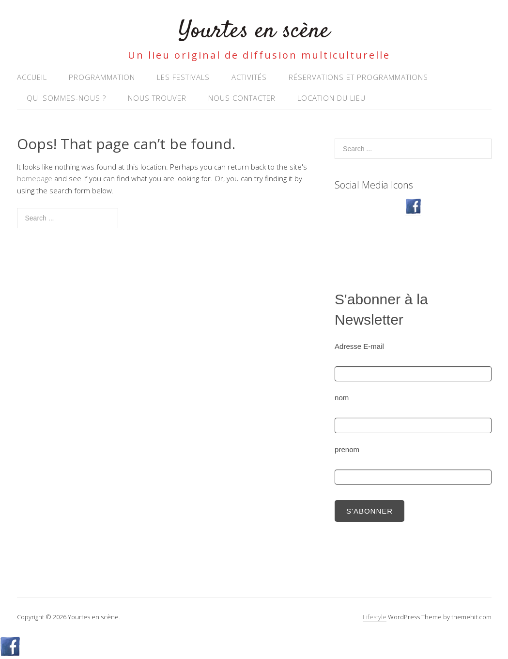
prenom (347, 449)
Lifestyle (374, 616)
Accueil (32, 77)
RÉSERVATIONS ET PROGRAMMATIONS (358, 77)
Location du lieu (331, 98)
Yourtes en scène (254, 31)
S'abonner (369, 511)
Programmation (102, 77)
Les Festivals (183, 77)
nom (342, 397)
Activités (249, 77)
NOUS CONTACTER (242, 98)
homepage (34, 178)
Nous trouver (157, 98)
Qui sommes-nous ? (66, 98)
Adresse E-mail (359, 346)
